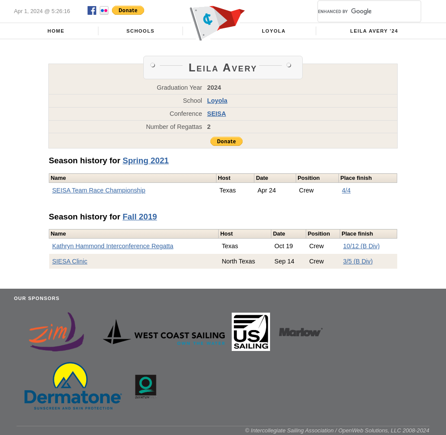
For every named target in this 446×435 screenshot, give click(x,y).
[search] (359, 11)
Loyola (274, 31)
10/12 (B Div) (361, 246)
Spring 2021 (145, 160)
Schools (140, 31)
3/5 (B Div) (358, 261)
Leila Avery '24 (374, 31)
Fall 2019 (139, 216)
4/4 (346, 190)
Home (55, 31)
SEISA (216, 113)
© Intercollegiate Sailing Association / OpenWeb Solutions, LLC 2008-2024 (337, 430)
